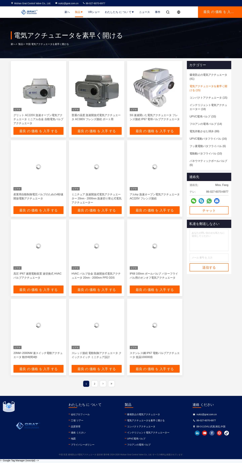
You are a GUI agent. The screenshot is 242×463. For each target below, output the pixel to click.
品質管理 (75, 427)
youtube (204, 434)
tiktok (226, 434)
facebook (211, 434)
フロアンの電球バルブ (138, 445)
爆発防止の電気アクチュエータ (143, 415)
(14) (206, 123)
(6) (208, 146)
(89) (204, 131)
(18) (208, 107)
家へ (67, 12)
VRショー (94, 12)
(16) (208, 138)
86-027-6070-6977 (94, 3)
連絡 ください (78, 433)
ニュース (144, 12)
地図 (73, 439)
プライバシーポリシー (82, 445)
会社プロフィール (80, 415)
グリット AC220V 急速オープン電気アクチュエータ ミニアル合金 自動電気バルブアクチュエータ (38, 119)
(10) (206, 153)
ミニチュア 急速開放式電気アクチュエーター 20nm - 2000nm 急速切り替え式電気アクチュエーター (97, 198)
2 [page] (94, 385)
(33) (203, 116)
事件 (157, 12)
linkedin (196, 434)
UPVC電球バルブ (136, 439)
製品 (79, 12)
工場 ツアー (77, 421)
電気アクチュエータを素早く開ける (145, 421)
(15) (208, 88)
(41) (208, 76)
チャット (209, 210)
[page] (103, 385)
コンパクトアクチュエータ (141, 427)
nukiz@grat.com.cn (66, 3)
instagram (218, 434)
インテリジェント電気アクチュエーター (148, 433)
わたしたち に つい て (119, 12)
